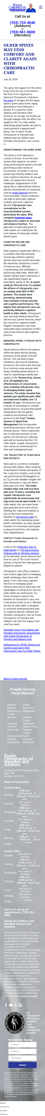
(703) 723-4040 (22, 23)
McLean (11, 717)
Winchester (29, 742)
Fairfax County (14, 736)
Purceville (28, 707)
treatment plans (23, 217)
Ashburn (11, 704)
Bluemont (28, 739)
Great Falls (13, 729)
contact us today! (29, 995)
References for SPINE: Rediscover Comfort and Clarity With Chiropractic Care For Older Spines (22, 647)
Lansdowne (29, 723)
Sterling (11, 707)
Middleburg (29, 711)
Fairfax (26, 736)
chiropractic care (25, 516)
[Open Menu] (41, 7)
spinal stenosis (20, 192)
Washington (13, 742)
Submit (22, 1065)
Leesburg (12, 723)
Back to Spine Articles (15, 678)
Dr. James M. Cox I (31, 1092)
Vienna (26, 704)
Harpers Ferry (30, 726)
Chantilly (11, 739)
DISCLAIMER (14, 1088)
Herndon (11, 726)
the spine (8, 100)
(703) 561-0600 (22, 32)
